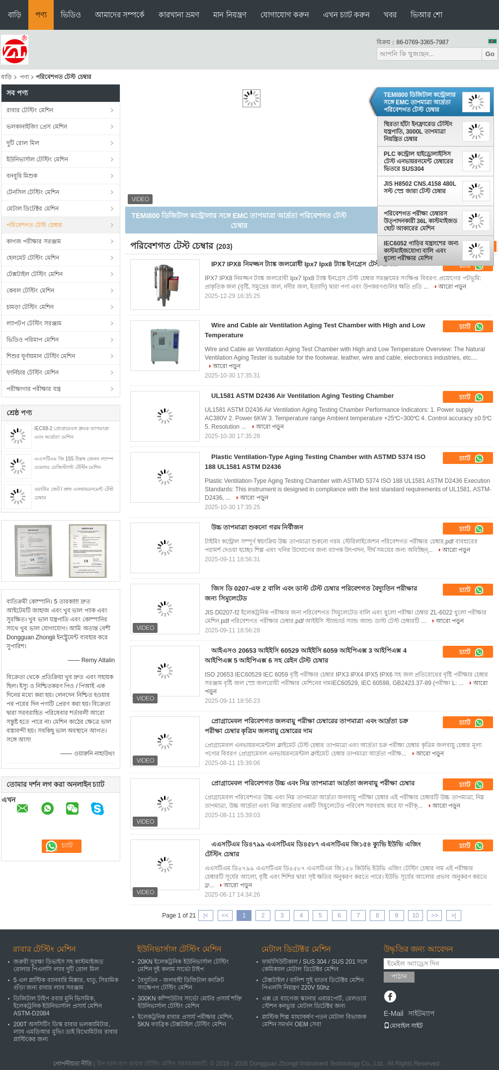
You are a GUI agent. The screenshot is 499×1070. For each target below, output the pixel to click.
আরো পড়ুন (452, 286)
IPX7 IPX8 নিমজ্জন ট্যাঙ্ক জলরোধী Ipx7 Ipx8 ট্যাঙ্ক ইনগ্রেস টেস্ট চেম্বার (304, 264)
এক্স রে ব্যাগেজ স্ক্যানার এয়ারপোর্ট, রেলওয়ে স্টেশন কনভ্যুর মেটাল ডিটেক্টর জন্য (314, 1002)
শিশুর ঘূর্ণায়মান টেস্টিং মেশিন (40, 356)
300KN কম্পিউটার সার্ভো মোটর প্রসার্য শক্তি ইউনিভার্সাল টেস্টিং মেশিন (190, 1002)
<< (225, 915)
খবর (390, 14)
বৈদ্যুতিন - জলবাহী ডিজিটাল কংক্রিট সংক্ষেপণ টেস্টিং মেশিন (181, 984)
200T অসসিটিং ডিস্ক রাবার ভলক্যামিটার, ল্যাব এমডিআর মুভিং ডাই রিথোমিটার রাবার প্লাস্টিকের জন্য (65, 1032)
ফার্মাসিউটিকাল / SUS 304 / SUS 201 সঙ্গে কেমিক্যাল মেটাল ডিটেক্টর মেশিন (314, 965)
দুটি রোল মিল (22, 143)
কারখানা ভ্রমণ (179, 14)
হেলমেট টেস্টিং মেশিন (32, 257)
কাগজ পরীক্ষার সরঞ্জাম (33, 241)
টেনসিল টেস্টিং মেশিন (32, 192)
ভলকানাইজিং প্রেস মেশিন (36, 126)
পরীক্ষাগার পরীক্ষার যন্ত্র (33, 388)
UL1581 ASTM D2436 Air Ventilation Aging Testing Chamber (302, 395)
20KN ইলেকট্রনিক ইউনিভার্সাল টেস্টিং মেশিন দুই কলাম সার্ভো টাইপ (183, 965)
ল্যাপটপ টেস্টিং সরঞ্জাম (34, 323)
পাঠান (399, 976)
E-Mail (394, 1013)
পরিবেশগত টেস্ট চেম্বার (34, 225)
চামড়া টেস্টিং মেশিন (30, 307)
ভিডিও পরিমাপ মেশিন (32, 339)
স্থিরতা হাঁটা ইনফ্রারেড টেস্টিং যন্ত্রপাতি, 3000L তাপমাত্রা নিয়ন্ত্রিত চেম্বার (418, 132)
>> (434, 915)
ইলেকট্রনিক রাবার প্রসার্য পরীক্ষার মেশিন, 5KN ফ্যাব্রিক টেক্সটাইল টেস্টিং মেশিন (186, 1020)
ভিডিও (71, 14)
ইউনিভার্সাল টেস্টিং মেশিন (37, 159)
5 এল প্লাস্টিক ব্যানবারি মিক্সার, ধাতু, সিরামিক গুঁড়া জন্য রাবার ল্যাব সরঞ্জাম (65, 984)
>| (453, 915)
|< (205, 915)
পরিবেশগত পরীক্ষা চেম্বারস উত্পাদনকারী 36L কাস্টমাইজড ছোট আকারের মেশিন (420, 221)
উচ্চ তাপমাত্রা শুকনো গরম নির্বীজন (257, 527)
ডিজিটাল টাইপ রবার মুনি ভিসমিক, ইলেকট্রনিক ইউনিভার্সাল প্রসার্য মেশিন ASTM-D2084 (57, 1006)
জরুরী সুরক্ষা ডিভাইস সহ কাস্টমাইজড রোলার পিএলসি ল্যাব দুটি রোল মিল (58, 965)
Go (490, 54)
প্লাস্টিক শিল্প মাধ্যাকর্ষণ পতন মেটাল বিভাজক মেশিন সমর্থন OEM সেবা (314, 1020)
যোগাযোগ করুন (284, 14)
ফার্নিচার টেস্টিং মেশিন (32, 372)
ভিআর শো (426, 14)
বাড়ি (14, 14)
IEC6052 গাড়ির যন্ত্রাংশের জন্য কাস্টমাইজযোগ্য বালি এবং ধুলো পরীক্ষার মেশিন (421, 251)
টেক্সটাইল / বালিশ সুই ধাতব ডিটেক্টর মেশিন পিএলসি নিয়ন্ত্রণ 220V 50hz (313, 984)
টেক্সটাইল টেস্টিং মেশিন (34, 274)
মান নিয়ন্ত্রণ (229, 14)
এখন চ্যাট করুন (346, 14)
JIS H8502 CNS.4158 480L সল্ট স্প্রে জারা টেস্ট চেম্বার (420, 187)
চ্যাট (471, 327)
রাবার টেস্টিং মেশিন (29, 110)
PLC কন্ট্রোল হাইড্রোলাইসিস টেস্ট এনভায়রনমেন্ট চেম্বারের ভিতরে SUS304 (418, 161)
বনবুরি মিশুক (21, 175)
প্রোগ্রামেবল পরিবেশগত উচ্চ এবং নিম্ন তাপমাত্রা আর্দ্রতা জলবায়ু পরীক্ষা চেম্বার (313, 783)
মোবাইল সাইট (403, 1025)
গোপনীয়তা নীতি (72, 1063)
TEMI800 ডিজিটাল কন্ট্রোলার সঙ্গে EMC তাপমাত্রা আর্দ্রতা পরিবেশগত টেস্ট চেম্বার (420, 102)
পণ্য (41, 14)
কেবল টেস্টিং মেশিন (30, 290)
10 (415, 915)
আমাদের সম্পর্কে (120, 14)
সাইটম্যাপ (421, 1013)
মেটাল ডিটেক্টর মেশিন (32, 208)
